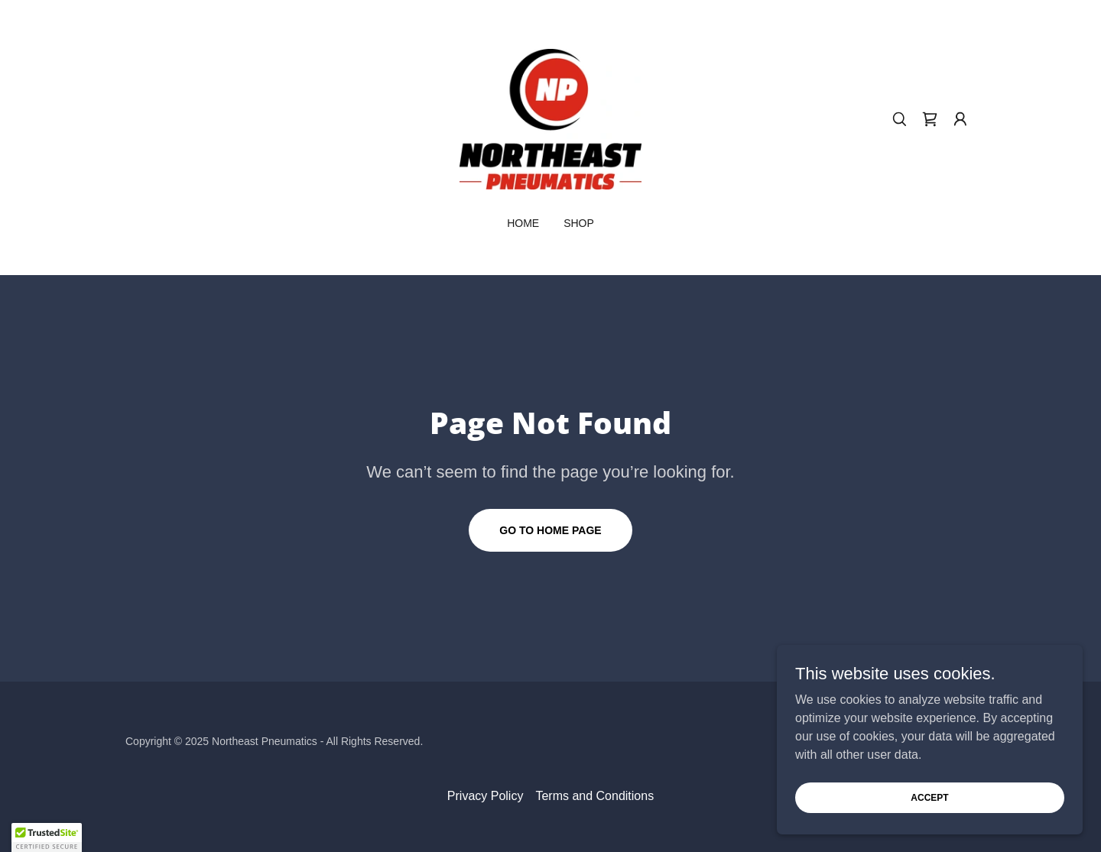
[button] (960, 119)
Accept (929, 797)
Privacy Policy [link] (485, 795)
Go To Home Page (550, 530)
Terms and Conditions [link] (594, 795)
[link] (550, 118)
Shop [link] (578, 223)
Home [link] (523, 223)
